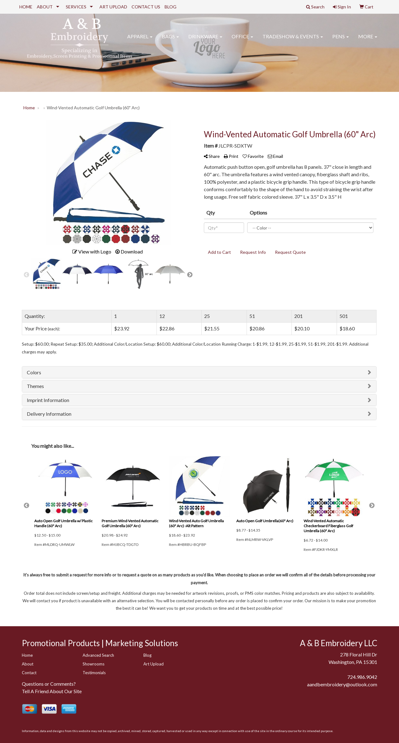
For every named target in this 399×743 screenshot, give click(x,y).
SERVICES (76, 6)
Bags (170, 40)
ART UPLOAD (113, 6)
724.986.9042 (362, 677)
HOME (25, 6)
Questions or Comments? (49, 684)
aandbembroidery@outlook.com (342, 684)
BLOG (170, 6)
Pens (340, 40)
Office (242, 40)
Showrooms (93, 663)
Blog (147, 655)
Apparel (139, 40)
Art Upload (153, 663)
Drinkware (205, 40)
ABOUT (45, 6)
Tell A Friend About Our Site (52, 691)
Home (27, 655)
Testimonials (94, 672)
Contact (29, 672)
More (367, 40)
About (27, 663)
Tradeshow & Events (292, 40)
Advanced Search (98, 655)
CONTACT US (146, 6)
